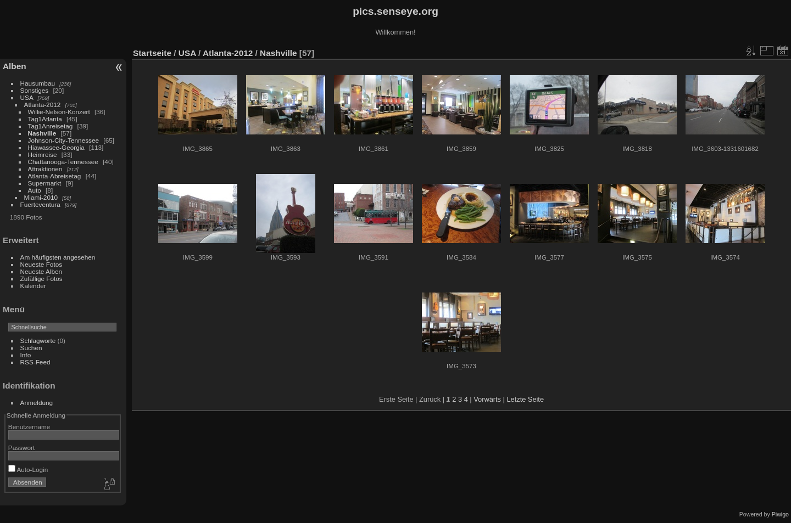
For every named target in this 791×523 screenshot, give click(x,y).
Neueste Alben (41, 271)
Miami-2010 (41, 197)
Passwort (21, 447)
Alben (14, 66)
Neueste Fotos (41, 264)
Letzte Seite (525, 399)
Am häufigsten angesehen (58, 257)
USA (27, 97)
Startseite (152, 53)
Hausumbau (37, 83)
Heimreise (42, 154)
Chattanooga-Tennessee (63, 161)
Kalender (33, 285)
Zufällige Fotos (41, 278)
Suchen (31, 347)
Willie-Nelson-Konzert (59, 111)
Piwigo (780, 514)
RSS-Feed (35, 361)
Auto (34, 190)
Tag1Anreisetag (50, 126)
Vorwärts (487, 399)
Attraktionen (45, 168)
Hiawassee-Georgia (56, 147)
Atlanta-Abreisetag (54, 175)
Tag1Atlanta (45, 118)
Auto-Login (28, 469)
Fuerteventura (40, 204)
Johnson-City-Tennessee (63, 140)
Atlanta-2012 (42, 104)
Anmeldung (36, 402)
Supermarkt (45, 183)
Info (25, 354)
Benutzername (29, 426)
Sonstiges (34, 90)
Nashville (42, 133)
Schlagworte (38, 340)
